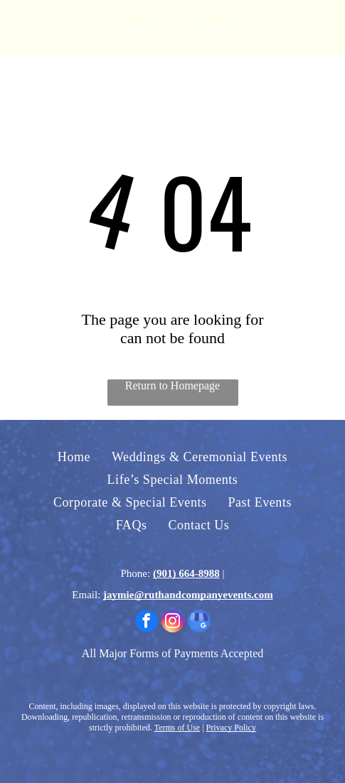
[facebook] (146, 623)
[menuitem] (74, 457)
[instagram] (172, 623)
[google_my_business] (199, 623)
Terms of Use (177, 728)
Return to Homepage (172, 385)
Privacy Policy (231, 728)
